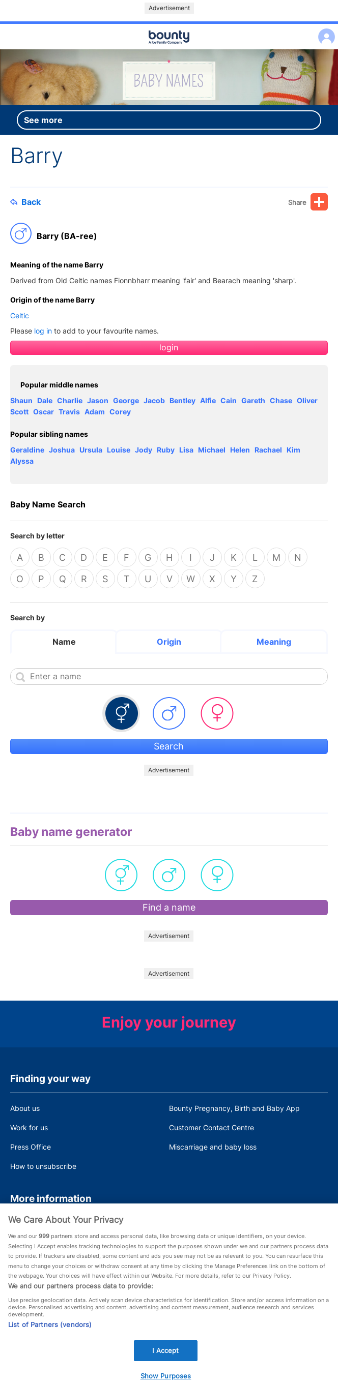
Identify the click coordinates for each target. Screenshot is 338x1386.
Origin (169, 642)
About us (25, 1108)
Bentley (182, 400)
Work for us (29, 1127)
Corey (120, 411)
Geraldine (27, 449)
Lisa (186, 449)
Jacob (154, 400)
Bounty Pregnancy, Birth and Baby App (234, 1108)
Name (64, 642)
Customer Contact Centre (211, 1127)
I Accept (165, 1359)
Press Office (30, 1146)
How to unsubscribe (43, 1166)
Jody (143, 449)
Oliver (307, 400)
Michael (212, 449)
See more (43, 120)
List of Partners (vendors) (50, 1334)
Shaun (21, 400)
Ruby (166, 449)
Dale (44, 400)
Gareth (253, 400)
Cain (228, 400)
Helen (240, 449)
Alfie (208, 400)
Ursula (90, 449)
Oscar (43, 411)
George (126, 400)
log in (43, 330)
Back (25, 202)
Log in (324, 30)
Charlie (69, 400)
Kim (293, 449)
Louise (118, 449)
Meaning (274, 642)
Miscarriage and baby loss (213, 1146)
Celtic (19, 315)
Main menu (169, 49)
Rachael (268, 449)
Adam (94, 411)
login (168, 347)
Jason (97, 400)
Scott (19, 411)
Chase (281, 400)
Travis (69, 411)
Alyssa (22, 461)
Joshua (62, 449)
